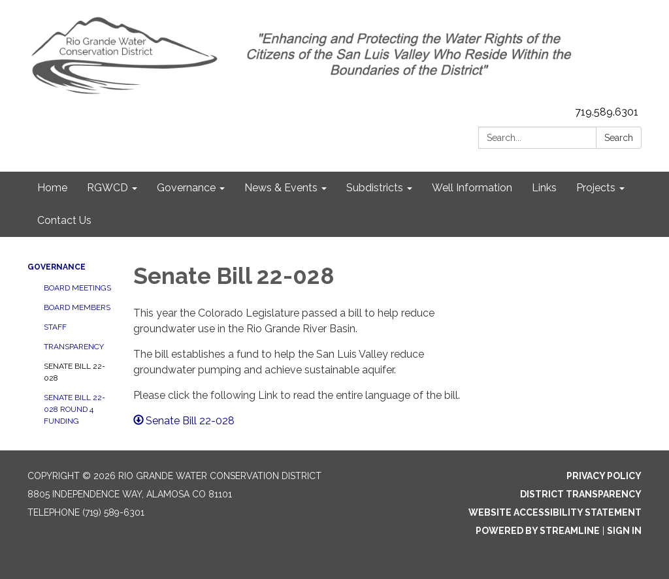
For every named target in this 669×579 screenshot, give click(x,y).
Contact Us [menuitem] (64, 220)
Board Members (77, 307)
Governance (56, 267)
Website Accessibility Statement (555, 512)
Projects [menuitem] (595, 187)
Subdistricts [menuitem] (374, 187)
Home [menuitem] (52, 187)
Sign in (624, 530)
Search (618, 138)
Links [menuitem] (544, 187)
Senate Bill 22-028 (74, 372)
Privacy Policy (604, 476)
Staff (55, 327)
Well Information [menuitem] (472, 187)
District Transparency (581, 494)
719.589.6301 (606, 112)
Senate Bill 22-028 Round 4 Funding (74, 409)
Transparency (74, 346)
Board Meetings (77, 287)
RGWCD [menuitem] (107, 187)
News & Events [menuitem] (281, 187)
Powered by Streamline (538, 530)
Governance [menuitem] (186, 187)
